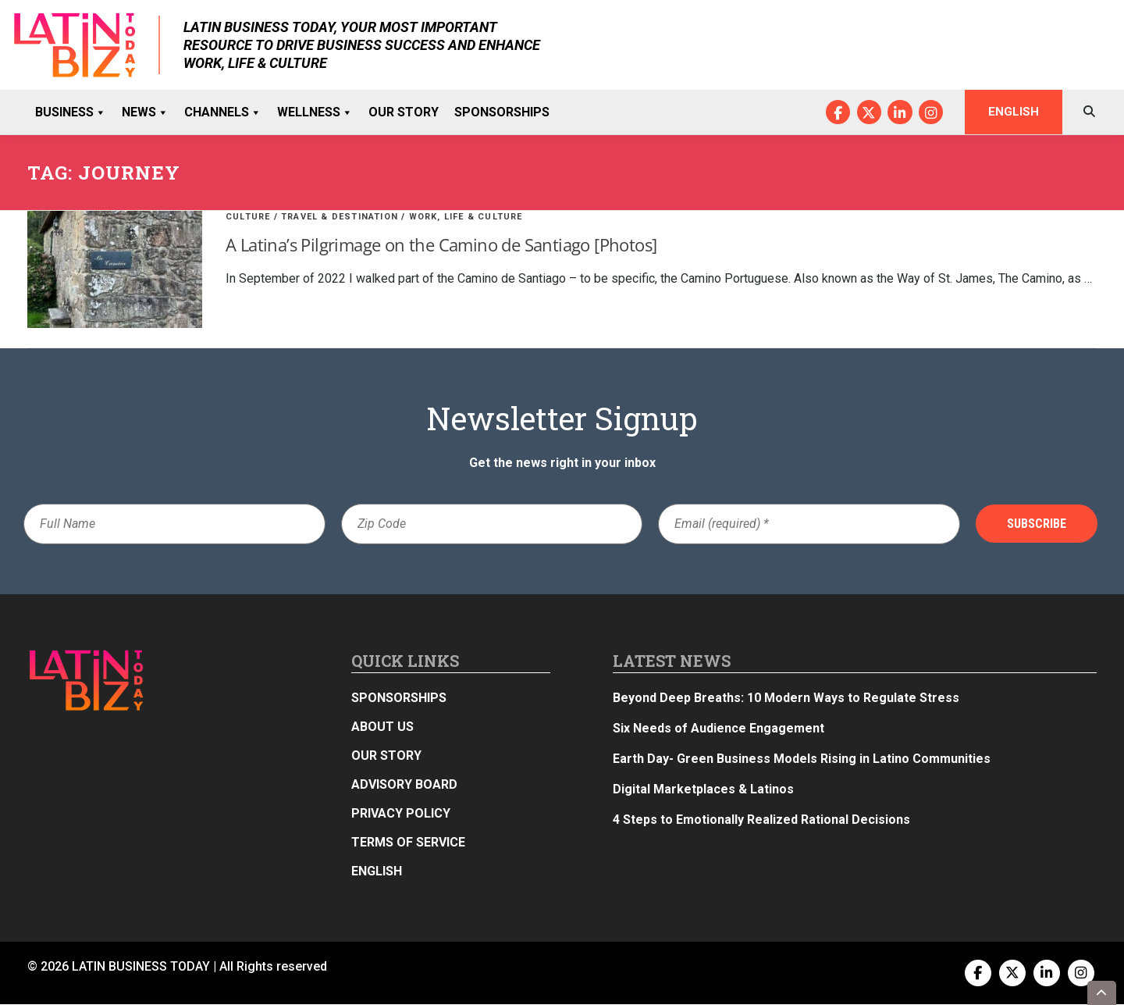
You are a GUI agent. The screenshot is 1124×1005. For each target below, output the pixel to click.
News (145, 112)
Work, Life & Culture (466, 217)
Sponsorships (502, 112)
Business (70, 112)
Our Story (403, 112)
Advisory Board (404, 785)
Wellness (315, 112)
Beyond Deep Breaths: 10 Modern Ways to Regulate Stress (786, 698)
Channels (222, 112)
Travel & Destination (339, 217)
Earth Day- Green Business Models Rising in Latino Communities (802, 759)
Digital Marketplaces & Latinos (703, 789)
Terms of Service (408, 843)
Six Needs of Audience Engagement (718, 729)
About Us (382, 727)
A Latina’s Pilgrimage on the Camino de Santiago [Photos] (441, 245)
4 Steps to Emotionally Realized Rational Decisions (761, 820)
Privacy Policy (400, 814)
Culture (248, 217)
